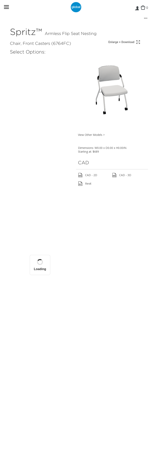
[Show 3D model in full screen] (124, 42)
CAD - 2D (87, 175)
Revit (84, 183)
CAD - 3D (121, 175)
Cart (143, 10)
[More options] (145, 18)
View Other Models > (91, 135)
